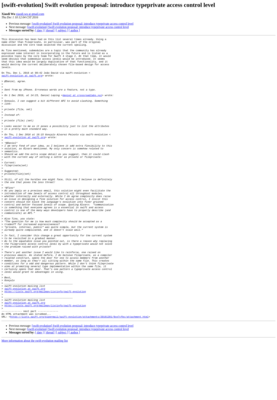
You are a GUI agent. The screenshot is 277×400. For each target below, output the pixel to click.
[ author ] (74, 30)
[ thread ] (49, 30)
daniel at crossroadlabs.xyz (82, 107)
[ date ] (39, 30)
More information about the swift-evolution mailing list (34, 396)
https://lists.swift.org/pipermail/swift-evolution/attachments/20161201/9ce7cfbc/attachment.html (79, 372)
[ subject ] (62, 30)
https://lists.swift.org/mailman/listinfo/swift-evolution (45, 342)
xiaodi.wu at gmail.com (30, 14)
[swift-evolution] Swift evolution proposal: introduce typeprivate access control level (83, 23)
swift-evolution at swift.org (21, 83)
